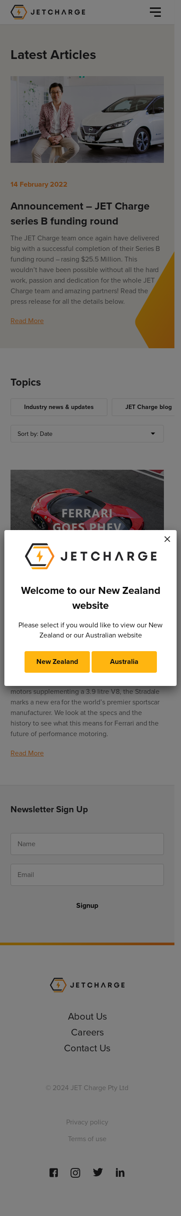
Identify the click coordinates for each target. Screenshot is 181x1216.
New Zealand (57, 661)
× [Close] (167, 537)
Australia (124, 661)
